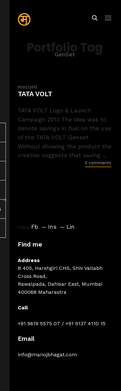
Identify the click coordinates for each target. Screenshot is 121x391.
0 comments (98, 162)
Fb (35, 227)
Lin (71, 227)
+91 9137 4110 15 (86, 323)
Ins (53, 227)
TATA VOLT (35, 94)
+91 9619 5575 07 (39, 323)
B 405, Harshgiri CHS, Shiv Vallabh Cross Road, (60, 272)
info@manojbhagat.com (47, 354)
